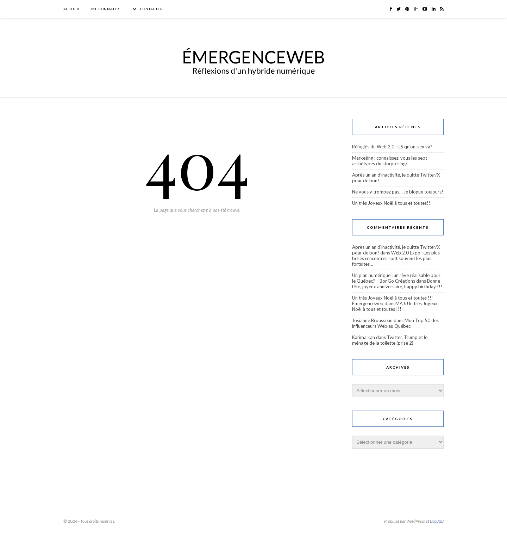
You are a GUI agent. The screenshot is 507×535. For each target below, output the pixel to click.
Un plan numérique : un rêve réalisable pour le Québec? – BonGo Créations (396, 278)
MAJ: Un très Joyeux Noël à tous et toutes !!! (395, 306)
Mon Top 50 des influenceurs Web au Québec (395, 323)
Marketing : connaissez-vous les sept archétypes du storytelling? (389, 160)
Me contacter (148, 9)
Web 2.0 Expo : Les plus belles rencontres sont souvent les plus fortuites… (396, 258)
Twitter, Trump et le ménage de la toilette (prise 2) (389, 340)
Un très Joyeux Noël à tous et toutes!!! (392, 203)
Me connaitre (106, 9)
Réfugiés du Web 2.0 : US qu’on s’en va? (392, 146)
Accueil (71, 9)
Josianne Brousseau (372, 320)
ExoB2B (437, 521)
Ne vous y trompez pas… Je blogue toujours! (397, 192)
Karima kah (363, 337)
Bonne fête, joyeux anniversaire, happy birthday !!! (397, 283)
